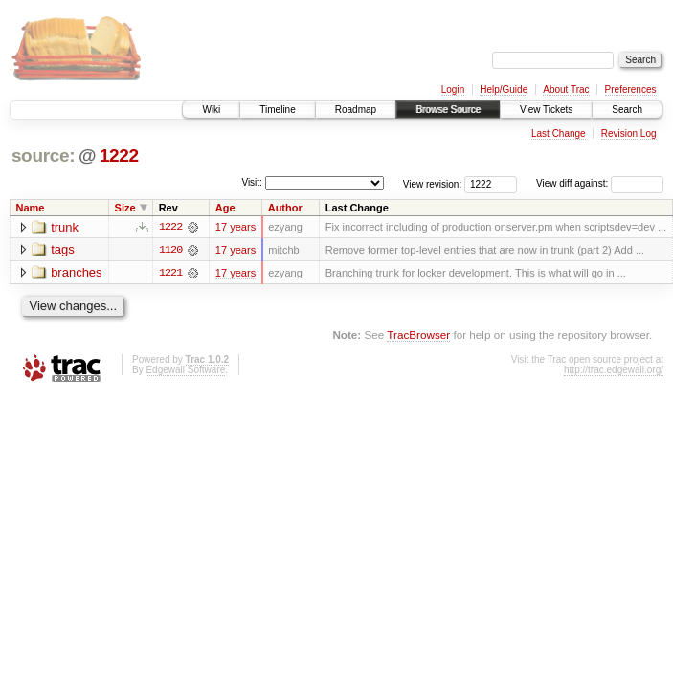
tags (63, 250)
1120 (170, 249)
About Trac (566, 89)
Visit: (251, 182)
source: (43, 155)
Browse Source (448, 109)
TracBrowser (418, 334)
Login (452, 89)
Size (125, 207)
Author (285, 207)
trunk (65, 227)
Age (225, 207)
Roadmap (355, 109)
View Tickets (546, 109)
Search (627, 109)
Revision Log (629, 133)
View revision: (432, 183)
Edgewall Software (185, 370)
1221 (170, 272)
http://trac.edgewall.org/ (613, 370)
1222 (119, 155)
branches (76, 273)
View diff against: (599, 183)
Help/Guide (503, 89)
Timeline (277, 109)
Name (30, 207)
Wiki (211, 109)
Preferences (631, 89)
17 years (235, 227)
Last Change (558, 133)
